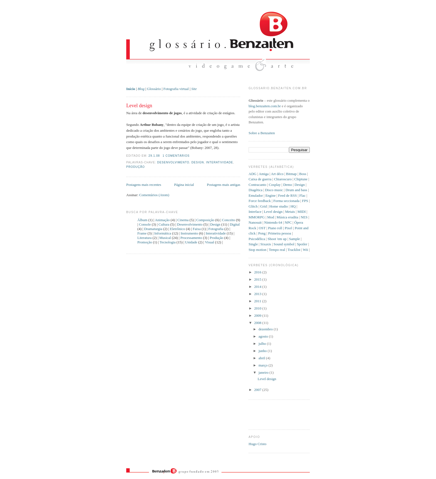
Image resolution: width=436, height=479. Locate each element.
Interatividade (219, 162)
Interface (255, 211)
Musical (165, 238)
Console (145, 224)
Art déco (277, 174)
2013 (258, 294)
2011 (258, 301)
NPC (288, 222)
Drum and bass (296, 190)
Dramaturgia (153, 229)
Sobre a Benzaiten (262, 133)
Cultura (163, 224)
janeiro (264, 372)
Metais (290, 211)
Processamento (191, 238)
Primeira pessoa (279, 233)
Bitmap (291, 174)
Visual (209, 242)
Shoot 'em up (276, 239)
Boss (302, 174)
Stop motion (257, 250)
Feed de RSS (287, 195)
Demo (287, 185)
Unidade (191, 242)
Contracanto (257, 185)
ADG (252, 174)
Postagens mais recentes (143, 185)
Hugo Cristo (257, 444)
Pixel (288, 228)
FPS (305, 201)
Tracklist (294, 250)
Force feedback (260, 201)
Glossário (154, 89)
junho (263, 351)
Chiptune (301, 179)
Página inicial (184, 185)
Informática (162, 233)
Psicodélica (257, 239)
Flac (302, 195)
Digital (235, 224)
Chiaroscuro (283, 179)
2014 (258, 287)
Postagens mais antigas (223, 185)
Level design (139, 105)
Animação (162, 220)
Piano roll (275, 228)
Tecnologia (168, 242)
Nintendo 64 (273, 222)
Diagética (255, 190)
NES (304, 217)
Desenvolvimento (173, 162)
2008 (258, 323)
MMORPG (257, 217)
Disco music (274, 190)
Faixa (197, 229)
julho (263, 343)
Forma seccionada (286, 201)
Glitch (253, 206)
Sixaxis (265, 244)
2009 (258, 315)
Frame (142, 233)
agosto (264, 336)
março (264, 365)
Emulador (256, 195)
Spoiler (302, 244)
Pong (262, 233)
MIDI (302, 211)
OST (262, 228)
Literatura (144, 238)
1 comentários (176, 155)
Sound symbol (284, 244)
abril (262, 358)
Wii (305, 250)
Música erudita (287, 217)
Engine (270, 195)
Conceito (228, 220)
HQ (293, 206)
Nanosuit (255, 222)
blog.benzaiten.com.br (265, 106)
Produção (135, 166)
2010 (258, 308)
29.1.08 (154, 155)
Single (253, 244)
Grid (263, 206)
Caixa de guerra (260, 179)
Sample (294, 239)
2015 (258, 279)
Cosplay (275, 185)
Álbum (142, 220)
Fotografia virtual (176, 89)
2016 (258, 272)
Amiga (264, 174)
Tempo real (277, 250)
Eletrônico (177, 229)
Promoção (144, 242)
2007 (258, 390)
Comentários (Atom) (154, 195)
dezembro (266, 329)
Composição (205, 220)
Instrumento (189, 233)
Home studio (278, 206)
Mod (270, 217)
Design (198, 162)
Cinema (183, 220)
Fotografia (215, 229)
